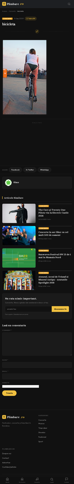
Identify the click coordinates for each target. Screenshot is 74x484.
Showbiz (41, 432)
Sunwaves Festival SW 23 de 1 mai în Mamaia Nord (54, 256)
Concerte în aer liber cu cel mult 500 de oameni (53, 233)
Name (5, 360)
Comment (7, 330)
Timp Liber (42, 428)
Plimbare (13, 417)
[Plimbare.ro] (13, 4)
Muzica (41, 423)
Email (5, 371)
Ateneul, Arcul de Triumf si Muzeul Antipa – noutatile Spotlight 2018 (53, 279)
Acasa (4, 11)
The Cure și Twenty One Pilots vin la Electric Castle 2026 (53, 212)
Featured (42, 437)
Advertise (6, 462)
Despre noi (6, 453)
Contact (5, 458)
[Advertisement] (37, 143)
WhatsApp (44, 170)
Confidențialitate (9, 467)
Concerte (12, 11)
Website (5, 383)
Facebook (15, 170)
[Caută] (69, 4)
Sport (40, 441)
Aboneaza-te (60, 309)
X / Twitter (30, 170)
